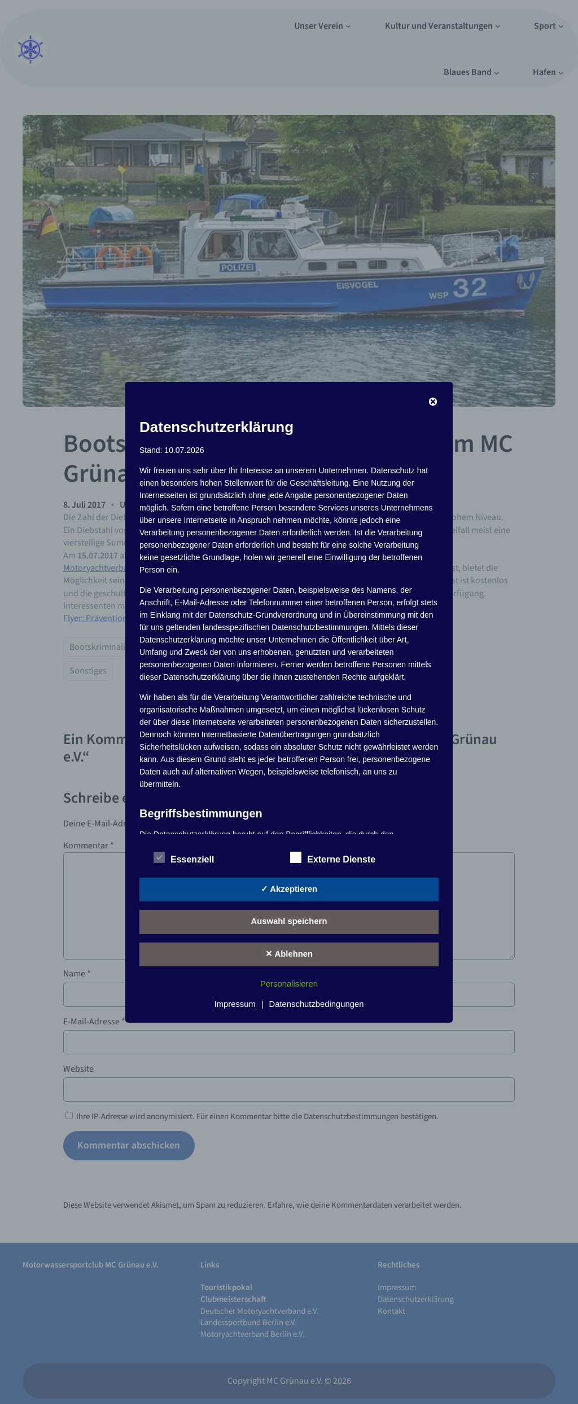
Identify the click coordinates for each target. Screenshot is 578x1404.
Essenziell (184, 858)
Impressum (235, 1004)
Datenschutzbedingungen (316, 1004)
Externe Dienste (332, 858)
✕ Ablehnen (289, 953)
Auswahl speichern (289, 921)
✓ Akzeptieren (289, 889)
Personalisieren (289, 983)
